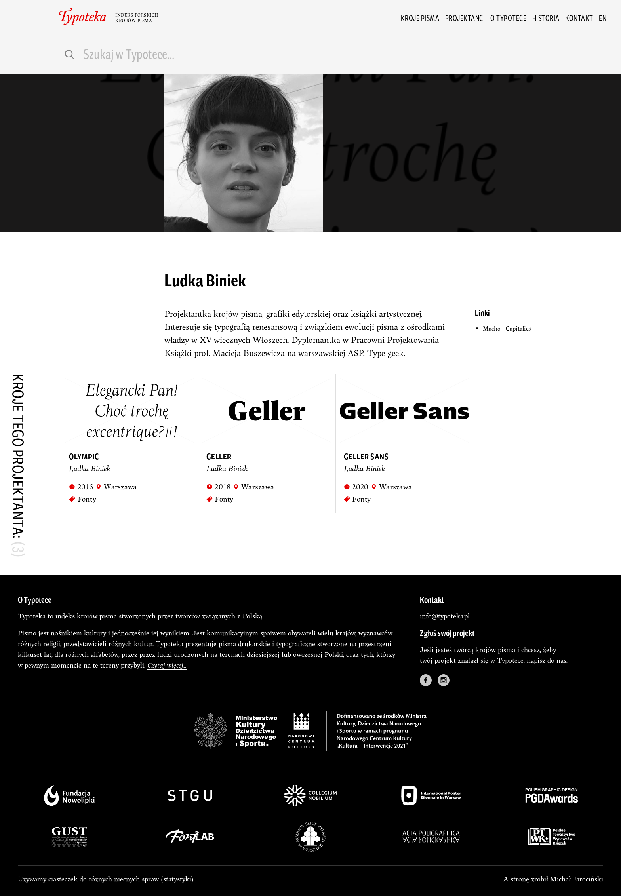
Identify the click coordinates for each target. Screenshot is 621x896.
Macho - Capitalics (507, 328)
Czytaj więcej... (167, 665)
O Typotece (508, 18)
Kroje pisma (420, 18)
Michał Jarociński (576, 879)
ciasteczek (63, 879)
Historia (546, 18)
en (602, 18)
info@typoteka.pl (445, 616)
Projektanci (465, 18)
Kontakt (579, 18)
